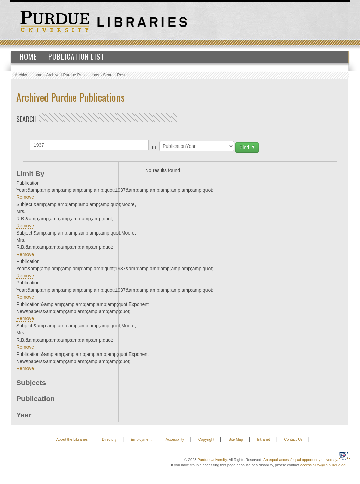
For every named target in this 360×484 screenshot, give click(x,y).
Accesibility (175, 439)
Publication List (76, 56)
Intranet (263, 439)
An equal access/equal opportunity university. (300, 459)
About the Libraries (72, 439)
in (154, 147)
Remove (25, 197)
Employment (141, 439)
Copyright (206, 439)
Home (28, 56)
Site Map (235, 439)
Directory (109, 439)
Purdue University (212, 459)
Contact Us (293, 439)
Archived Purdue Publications (73, 75)
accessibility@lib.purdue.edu (324, 465)
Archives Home (28, 75)
